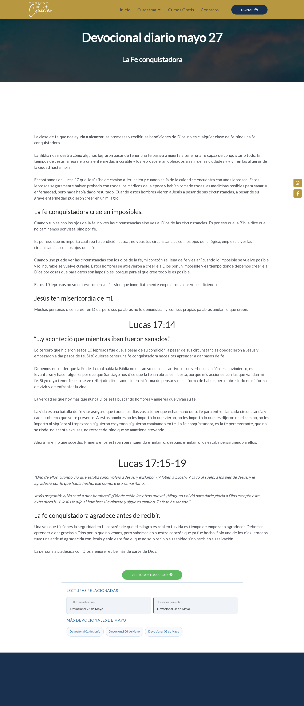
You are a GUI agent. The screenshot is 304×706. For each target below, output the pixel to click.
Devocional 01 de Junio (85, 632)
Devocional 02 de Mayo (163, 632)
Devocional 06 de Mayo (124, 632)
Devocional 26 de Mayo (109, 605)
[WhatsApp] (299, 181)
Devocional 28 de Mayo (196, 605)
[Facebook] (299, 191)
